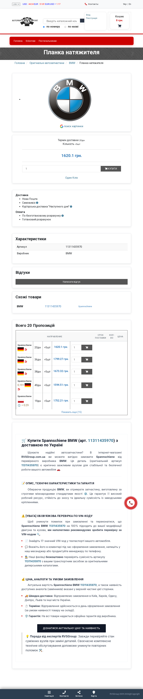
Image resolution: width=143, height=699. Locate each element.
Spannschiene (85, 306)
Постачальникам (48, 41)
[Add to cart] (86, 347)
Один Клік (71, 177)
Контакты (91, 4)
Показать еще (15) (71, 412)
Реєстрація (91, 18)
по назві (71, 26)
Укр (125, 4)
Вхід (88, 15)
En (130, 4)
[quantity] (77, 347)
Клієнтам (30, 41)
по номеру (51, 26)
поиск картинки (71, 126)
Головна (18, 41)
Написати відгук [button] (71, 281)
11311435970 (53, 306)
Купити (111, 168)
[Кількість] (61, 168)
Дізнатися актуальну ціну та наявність (71, 628)
